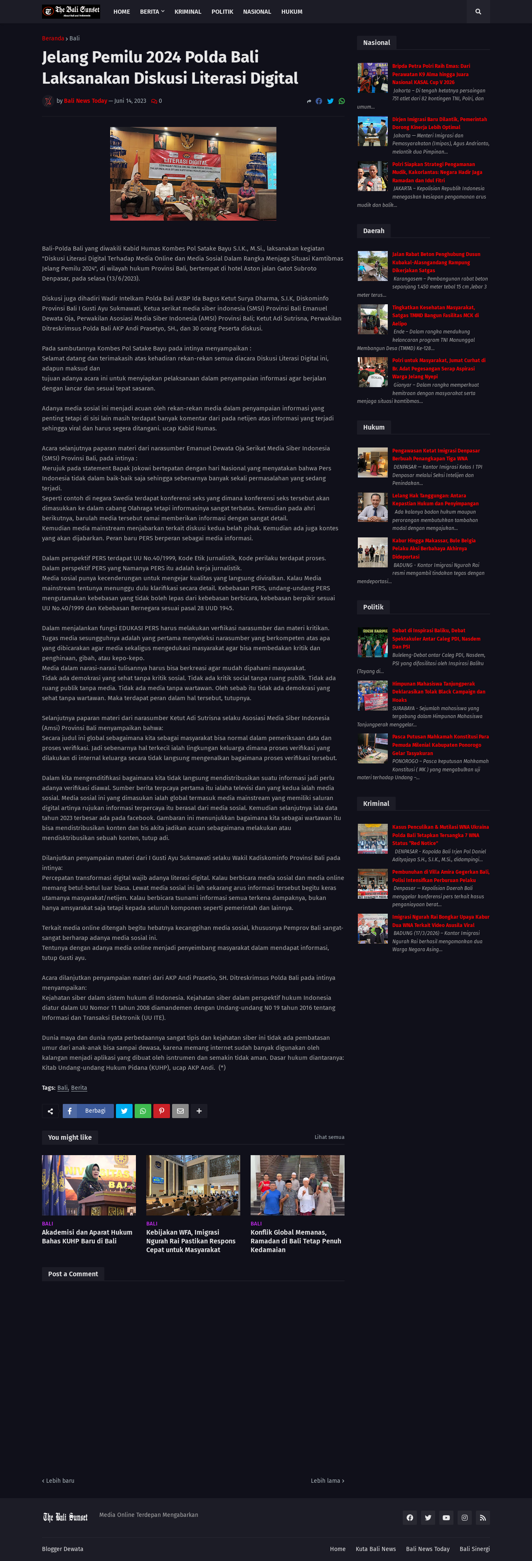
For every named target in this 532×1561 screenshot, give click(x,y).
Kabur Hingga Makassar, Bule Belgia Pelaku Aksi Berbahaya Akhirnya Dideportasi (434, 549)
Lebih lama (325, 1480)
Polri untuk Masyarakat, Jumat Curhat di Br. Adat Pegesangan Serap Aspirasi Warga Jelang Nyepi (438, 369)
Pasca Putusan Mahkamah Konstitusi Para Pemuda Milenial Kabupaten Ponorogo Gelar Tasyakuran (440, 745)
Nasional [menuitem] (257, 11)
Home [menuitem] (121, 11)
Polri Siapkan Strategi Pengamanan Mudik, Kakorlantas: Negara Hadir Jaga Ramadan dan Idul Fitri (437, 173)
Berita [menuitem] (149, 11)
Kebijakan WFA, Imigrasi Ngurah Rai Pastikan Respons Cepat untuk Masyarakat (191, 1241)
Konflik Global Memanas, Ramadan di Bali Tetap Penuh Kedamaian (296, 1241)
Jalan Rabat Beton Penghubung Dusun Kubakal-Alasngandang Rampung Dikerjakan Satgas (436, 262)
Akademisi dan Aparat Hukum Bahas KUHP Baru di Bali (87, 1236)
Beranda (53, 39)
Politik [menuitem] (222, 11)
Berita (79, 1088)
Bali (74, 39)
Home (338, 1549)
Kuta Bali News (376, 1549)
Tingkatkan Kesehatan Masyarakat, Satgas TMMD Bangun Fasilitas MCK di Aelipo (435, 316)
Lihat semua (330, 1137)
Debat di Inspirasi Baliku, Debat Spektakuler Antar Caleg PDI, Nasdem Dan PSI (436, 639)
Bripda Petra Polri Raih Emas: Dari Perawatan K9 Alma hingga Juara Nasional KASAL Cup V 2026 (431, 74)
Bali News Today (428, 1549)
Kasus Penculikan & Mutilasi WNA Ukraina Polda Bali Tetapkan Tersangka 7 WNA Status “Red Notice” (440, 835)
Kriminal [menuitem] (188, 11)
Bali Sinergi (475, 1549)
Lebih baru (60, 1480)
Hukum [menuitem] (292, 11)
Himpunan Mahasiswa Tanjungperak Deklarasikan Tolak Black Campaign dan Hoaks (438, 692)
